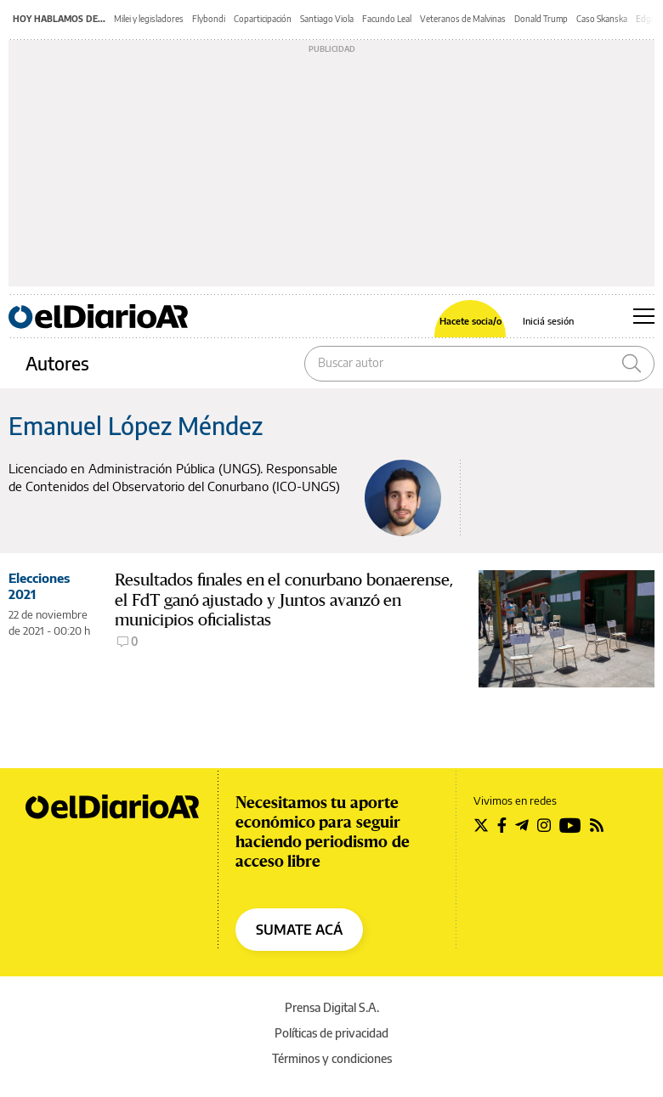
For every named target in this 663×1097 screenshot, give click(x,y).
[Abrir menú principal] (643, 316)
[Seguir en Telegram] (522, 825)
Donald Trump (541, 19)
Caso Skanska (601, 19)
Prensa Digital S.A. (332, 1007)
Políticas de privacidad (331, 1033)
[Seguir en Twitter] (481, 825)
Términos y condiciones (332, 1058)
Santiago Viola (327, 19)
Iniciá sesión (548, 320)
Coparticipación (263, 19)
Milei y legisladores (149, 19)
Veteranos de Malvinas (463, 19)
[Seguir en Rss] (597, 825)
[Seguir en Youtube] (570, 825)
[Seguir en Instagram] (544, 825)
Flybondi (208, 19)
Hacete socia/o (470, 320)
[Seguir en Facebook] (502, 825)
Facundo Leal (386, 19)
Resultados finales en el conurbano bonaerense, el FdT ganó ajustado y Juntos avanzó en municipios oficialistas (284, 600)
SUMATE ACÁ (299, 929)
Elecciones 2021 (39, 586)
